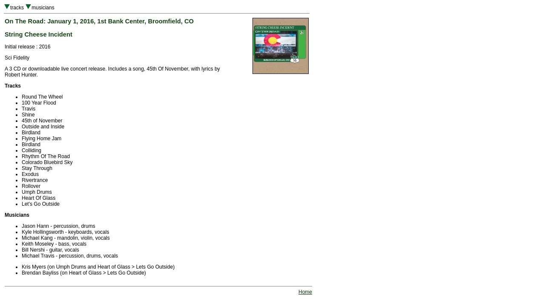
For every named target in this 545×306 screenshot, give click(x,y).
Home (305, 292)
